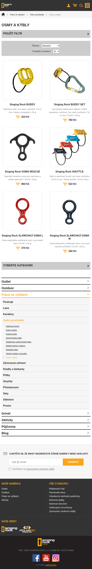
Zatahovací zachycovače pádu (18, 342)
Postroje (8, 302)
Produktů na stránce (41, 51)
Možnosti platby (56, 500)
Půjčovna (8, 426)
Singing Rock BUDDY (22, 104)
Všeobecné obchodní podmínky (64, 496)
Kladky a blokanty (13, 369)
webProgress (50, 565)
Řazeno (35, 45)
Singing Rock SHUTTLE (69, 171)
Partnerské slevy (57, 492)
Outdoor (8, 288)
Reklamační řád (57, 488)
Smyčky (8, 381)
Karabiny (8, 314)
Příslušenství (11, 387)
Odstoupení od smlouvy (60, 507)
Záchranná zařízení (14, 363)
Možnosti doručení (58, 503)
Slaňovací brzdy (12, 326)
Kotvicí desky (11, 330)
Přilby (6, 375)
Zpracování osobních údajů (62, 511)
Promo (7, 405)
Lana (6, 308)
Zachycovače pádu (14, 338)
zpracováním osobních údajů (40, 469)
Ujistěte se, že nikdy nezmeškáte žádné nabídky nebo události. (48, 453)
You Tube (46, 558)
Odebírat (73, 462)
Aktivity (7, 420)
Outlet (6, 281)
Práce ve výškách (17, 15)
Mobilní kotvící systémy (15, 346)
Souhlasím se (33, 469)
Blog (5, 433)
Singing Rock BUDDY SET (69, 104)
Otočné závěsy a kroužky (16, 354)
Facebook (36, 558)
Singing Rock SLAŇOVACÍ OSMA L (22, 235)
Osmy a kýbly (11, 357)
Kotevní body (11, 334)
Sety (5, 393)
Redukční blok (12, 350)
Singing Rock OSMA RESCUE (22, 171)
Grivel (6, 413)
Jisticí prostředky (37, 15)
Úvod (3, 14)
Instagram (56, 558)
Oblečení (8, 399)
